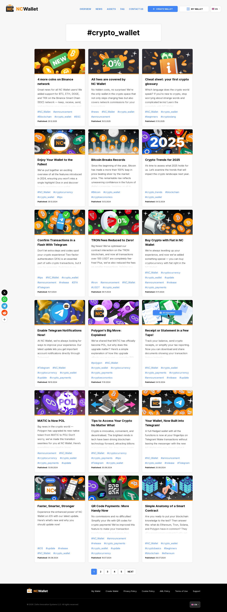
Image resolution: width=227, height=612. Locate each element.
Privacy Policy (130, 591)
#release (64, 282)
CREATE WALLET (163, 9)
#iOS (40, 548)
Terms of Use (181, 591)
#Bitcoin (95, 192)
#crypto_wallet (63, 116)
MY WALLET (195, 9)
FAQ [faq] (122, 9)
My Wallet (95, 591)
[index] (22, 8)
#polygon (96, 362)
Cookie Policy (148, 591)
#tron (94, 282)
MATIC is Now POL (51, 421)
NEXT (131, 571)
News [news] (99, 9)
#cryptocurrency (63, 192)
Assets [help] (111, 9)
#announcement (62, 111)
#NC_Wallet (44, 111)
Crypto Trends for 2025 (162, 160)
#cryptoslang (168, 116)
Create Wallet (112, 591)
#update (169, 277)
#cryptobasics (153, 548)
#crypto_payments (155, 287)
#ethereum (168, 553)
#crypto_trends (153, 192)
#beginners (151, 116)
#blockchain (172, 192)
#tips (59, 197)
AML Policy (165, 591)
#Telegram (44, 287)
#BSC (77, 116)
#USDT (95, 287)
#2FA (75, 282)
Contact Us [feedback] (136, 9)
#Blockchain (45, 116)
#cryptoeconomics (102, 197)
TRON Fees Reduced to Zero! (112, 240)
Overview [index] (85, 9)
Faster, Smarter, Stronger (56, 506)
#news (95, 111)
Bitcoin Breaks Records (108, 160)
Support (196, 591)
